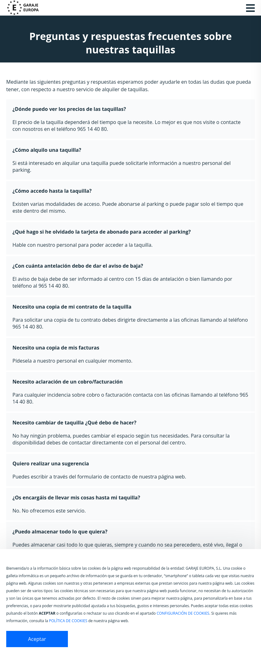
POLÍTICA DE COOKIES (68, 620)
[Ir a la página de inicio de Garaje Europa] (26, 8)
